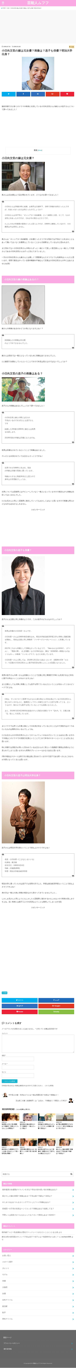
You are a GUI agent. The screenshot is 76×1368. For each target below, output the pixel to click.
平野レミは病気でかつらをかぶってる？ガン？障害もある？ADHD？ (29, 1215)
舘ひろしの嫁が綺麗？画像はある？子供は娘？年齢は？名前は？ (27, 1196)
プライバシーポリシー (12, 1343)
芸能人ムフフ (38, 3)
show (40, 150)
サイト (4, 1072)
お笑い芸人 (6, 1256)
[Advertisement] (38, 26)
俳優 (5, 993)
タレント (5, 1268)
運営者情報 (8, 1349)
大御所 (4, 1287)
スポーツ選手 (7, 1262)
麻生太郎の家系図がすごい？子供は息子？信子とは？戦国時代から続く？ (30, 1237)
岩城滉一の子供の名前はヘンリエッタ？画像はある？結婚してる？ (28, 1209)
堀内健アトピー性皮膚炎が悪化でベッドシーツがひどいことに (26, 1232)
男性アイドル (7, 1319)
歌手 (4, 1313)
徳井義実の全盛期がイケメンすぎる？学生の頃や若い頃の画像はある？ (29, 1190)
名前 (4, 1056)
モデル (4, 1275)
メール (4, 1064)
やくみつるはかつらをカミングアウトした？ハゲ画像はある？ (26, 1202)
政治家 (4, 1306)
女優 (4, 1294)
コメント (5, 1033)
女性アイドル (7, 1300)
